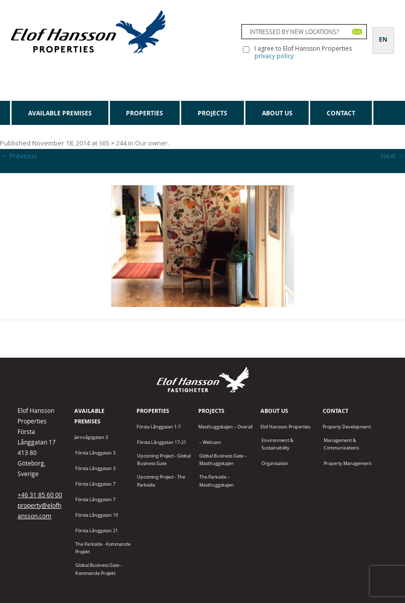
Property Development (347, 426)
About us (277, 113)
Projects (212, 113)
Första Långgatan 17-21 (161, 442)
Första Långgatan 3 (95, 452)
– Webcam (210, 442)
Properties (144, 113)
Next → (392, 156)
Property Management (347, 463)
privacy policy (274, 56)
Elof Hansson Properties (285, 426)
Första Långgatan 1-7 (159, 426)
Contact (341, 113)
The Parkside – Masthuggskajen (216, 481)
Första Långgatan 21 (96, 530)
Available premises (60, 113)
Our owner (151, 142)
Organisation (275, 463)
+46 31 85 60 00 (40, 495)
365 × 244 (112, 142)
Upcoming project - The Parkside (161, 481)
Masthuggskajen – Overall (225, 426)
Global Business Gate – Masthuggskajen (223, 460)
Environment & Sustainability (277, 444)
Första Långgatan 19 (96, 515)
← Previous (18, 156)
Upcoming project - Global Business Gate (164, 460)
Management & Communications (341, 444)
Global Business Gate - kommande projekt (98, 569)
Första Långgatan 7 (95, 484)
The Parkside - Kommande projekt (102, 548)
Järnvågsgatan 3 (91, 437)
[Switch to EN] (383, 33)
